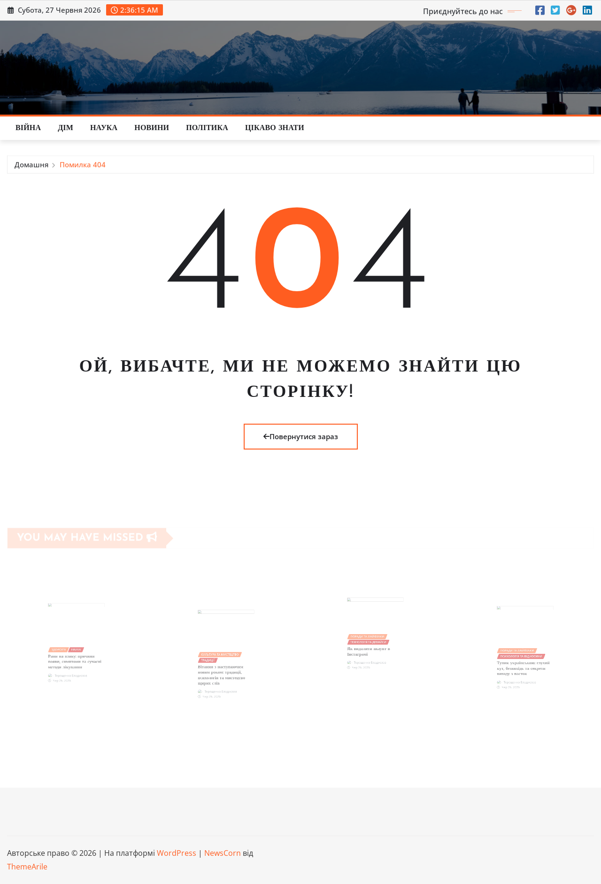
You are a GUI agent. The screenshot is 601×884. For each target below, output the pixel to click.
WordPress (176, 853)
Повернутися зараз (300, 436)
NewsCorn (222, 853)
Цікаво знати (274, 128)
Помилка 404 (83, 166)
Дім (65, 128)
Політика (207, 128)
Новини (151, 128)
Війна (28, 128)
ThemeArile (27, 866)
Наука (103, 128)
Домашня (31, 166)
